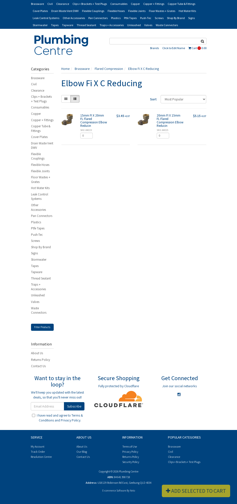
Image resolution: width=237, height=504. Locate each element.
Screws (159, 18)
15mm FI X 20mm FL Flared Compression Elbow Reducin (93, 120)
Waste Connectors (167, 25)
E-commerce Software (114, 490)
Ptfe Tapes (130, 18)
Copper (135, 4)
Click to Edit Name (173, 48)
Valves (148, 25)
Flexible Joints (136, 11)
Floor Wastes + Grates (162, 11)
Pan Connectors (98, 18)
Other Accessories (74, 18)
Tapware (67, 25)
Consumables (118, 4)
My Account (37, 446)
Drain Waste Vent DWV (65, 11)
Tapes (55, 25)
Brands (154, 48)
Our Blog (81, 451)
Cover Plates (40, 11)
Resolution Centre (41, 457)
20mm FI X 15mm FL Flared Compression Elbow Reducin (170, 120)
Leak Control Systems (46, 18)
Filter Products (42, 327)
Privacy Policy (70, 420)
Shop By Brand (176, 18)
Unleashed (134, 25)
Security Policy (130, 462)
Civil (50, 4)
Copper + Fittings (153, 4)
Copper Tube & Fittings (181, 4)
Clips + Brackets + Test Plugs (89, 4)
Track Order (38, 451)
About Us (37, 353)
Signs (191, 18)
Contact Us (38, 366)
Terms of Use (129, 446)
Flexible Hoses (116, 11)
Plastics (116, 18)
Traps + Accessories (112, 25)
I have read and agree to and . (57, 417)
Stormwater (40, 25)
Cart (197, 48)
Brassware (37, 4)
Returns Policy (40, 360)
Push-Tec (145, 18)
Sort (153, 99)
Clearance (62, 4)
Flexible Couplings (93, 11)
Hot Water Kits (187, 11)
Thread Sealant (86, 25)
